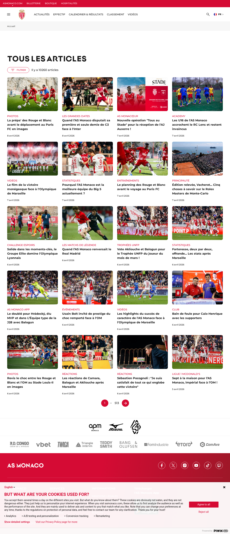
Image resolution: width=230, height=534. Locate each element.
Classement (115, 14)
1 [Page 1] (104, 403)
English (10, 487)
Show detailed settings (17, 521)
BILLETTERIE (34, 3)
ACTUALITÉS (42, 14)
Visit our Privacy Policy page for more (56, 521)
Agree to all (203, 504)
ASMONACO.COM (12, 3)
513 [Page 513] (117, 403)
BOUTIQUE (51, 3)
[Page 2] (125, 403)
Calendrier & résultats (86, 14)
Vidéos (133, 14)
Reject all (204, 511)
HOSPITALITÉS (69, 3)
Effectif (59, 14)
